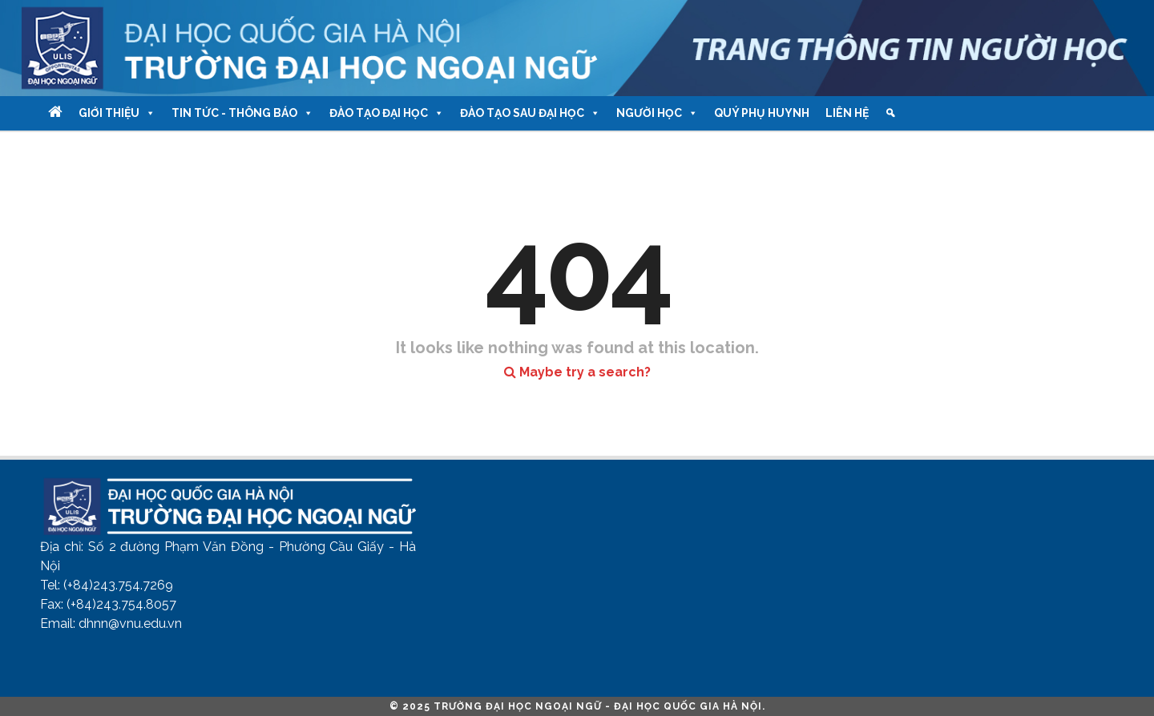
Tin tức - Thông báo (242, 113)
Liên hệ (847, 113)
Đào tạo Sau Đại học (530, 113)
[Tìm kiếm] (890, 113)
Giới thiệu (117, 113)
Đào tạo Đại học (386, 113)
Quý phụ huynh (761, 113)
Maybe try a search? (577, 372)
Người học (657, 113)
